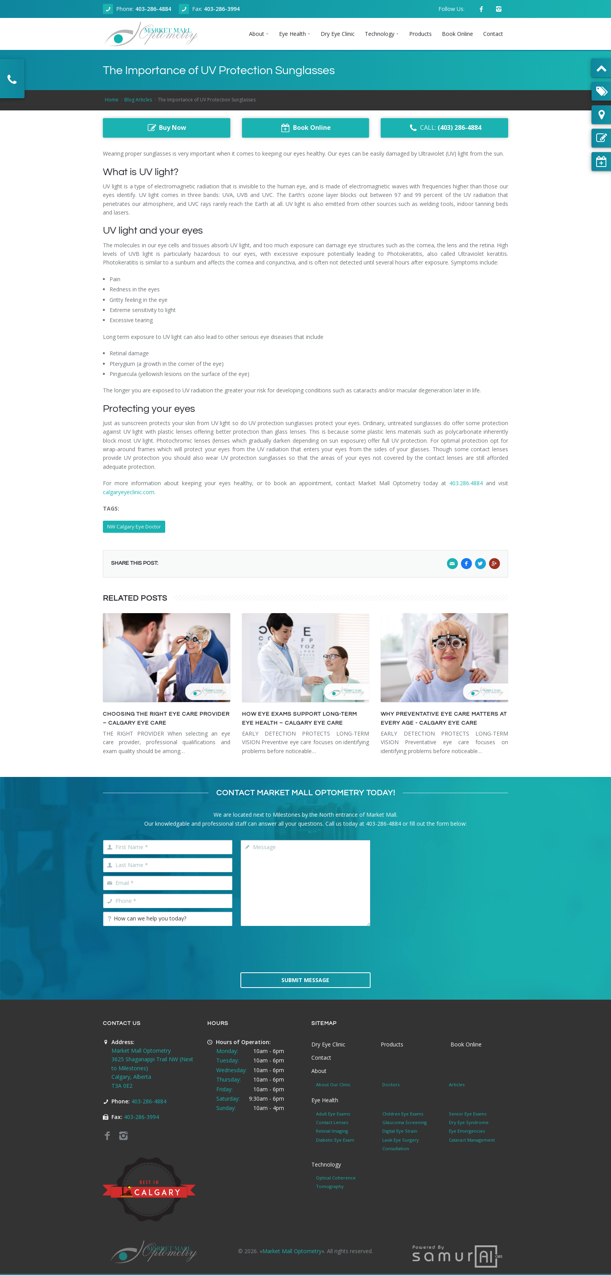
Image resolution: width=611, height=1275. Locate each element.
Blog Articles (138, 99)
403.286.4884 (466, 483)
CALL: (444, 128)
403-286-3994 (222, 8)
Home (111, 99)
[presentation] (305, 948)
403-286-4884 (153, 8)
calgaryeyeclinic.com (128, 492)
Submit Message (305, 980)
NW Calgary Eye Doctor (134, 526)
